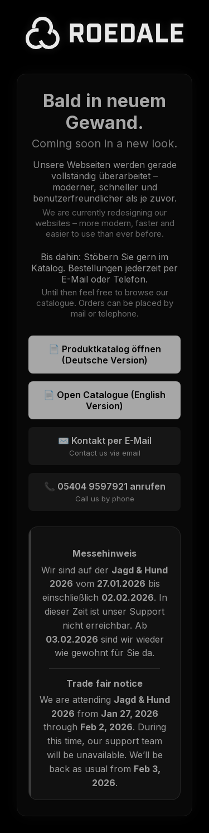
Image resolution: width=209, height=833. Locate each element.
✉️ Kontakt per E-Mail (104, 446)
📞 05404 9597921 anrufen (104, 492)
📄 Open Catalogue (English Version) (104, 400)
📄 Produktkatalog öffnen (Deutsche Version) (104, 354)
